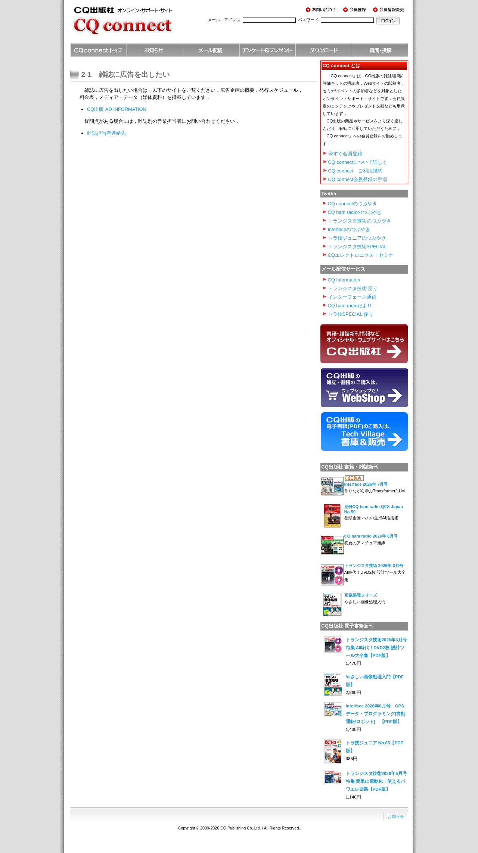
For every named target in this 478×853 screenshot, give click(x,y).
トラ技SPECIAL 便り (350, 314)
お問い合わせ (322, 9)
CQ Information (344, 280)
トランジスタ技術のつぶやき (359, 221)
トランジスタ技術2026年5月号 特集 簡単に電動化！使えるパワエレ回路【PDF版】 (379, 781)
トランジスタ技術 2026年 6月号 (373, 565)
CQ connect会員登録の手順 (358, 179)
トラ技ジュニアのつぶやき (357, 238)
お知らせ (396, 816)
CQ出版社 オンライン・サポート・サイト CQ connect (133, 24)
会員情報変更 (389, 9)
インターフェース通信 (352, 297)
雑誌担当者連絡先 (106, 133)
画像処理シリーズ (360, 595)
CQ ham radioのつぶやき (355, 212)
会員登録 (356, 9)
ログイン (388, 20)
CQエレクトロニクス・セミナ (360, 255)
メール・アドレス (224, 20)
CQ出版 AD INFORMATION (116, 109)
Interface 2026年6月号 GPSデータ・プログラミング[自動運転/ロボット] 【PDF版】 (376, 713)
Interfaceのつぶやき (349, 229)
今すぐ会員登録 (345, 153)
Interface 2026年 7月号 (366, 484)
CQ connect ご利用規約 (355, 171)
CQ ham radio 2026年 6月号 (371, 536)
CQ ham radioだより (350, 305)
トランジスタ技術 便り (353, 288)
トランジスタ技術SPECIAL (357, 246)
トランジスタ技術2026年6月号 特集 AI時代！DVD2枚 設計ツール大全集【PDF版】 (379, 647)
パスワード (308, 20)
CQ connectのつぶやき (353, 203)
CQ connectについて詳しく (358, 162)
